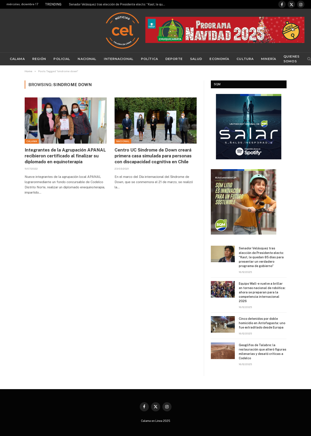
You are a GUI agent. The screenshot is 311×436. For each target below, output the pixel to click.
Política (149, 59)
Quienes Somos (291, 58)
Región (39, 59)
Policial (61, 59)
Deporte (174, 59)
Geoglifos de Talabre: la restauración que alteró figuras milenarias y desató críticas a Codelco (262, 351)
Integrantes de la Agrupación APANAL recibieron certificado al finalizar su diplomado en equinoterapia (65, 155)
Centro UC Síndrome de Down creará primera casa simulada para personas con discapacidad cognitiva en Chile (153, 155)
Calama (17, 59)
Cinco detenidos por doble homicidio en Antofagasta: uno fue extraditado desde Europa (262, 323)
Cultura (245, 59)
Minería (268, 59)
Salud (196, 59)
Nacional (87, 59)
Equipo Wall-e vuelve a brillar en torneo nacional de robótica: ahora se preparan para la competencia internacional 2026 (262, 292)
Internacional (119, 59)
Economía (219, 59)
